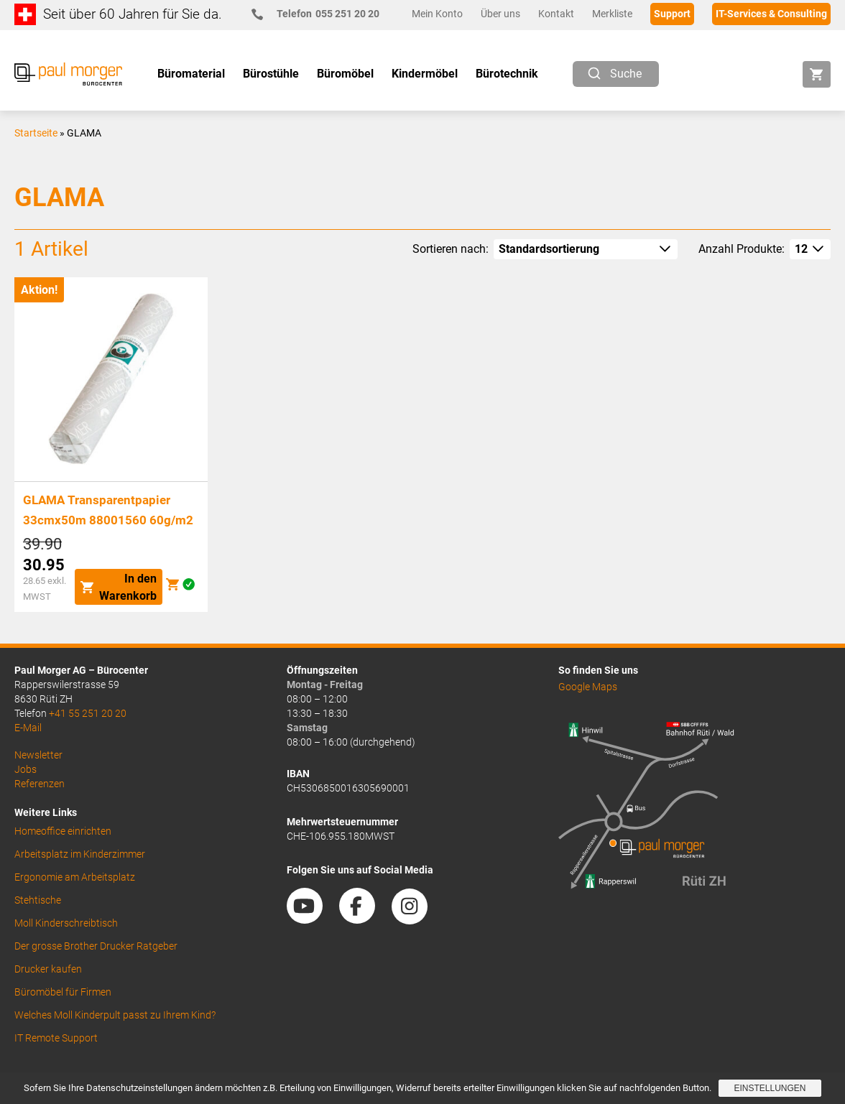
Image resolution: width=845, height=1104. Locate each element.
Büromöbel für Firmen (62, 992)
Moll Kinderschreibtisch (66, 923)
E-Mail (28, 727)
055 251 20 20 (321, 14)
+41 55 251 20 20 (87, 713)
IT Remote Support (56, 1038)
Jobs (25, 769)
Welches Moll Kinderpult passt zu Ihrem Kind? (115, 1015)
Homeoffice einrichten (62, 831)
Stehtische (37, 900)
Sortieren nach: (450, 249)
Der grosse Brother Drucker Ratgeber (95, 946)
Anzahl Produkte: (741, 249)
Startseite (35, 133)
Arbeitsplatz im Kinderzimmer (79, 854)
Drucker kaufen (48, 969)
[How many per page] (810, 249)
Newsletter (38, 755)
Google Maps (587, 686)
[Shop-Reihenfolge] (586, 249)
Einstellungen (769, 1088)
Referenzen (39, 783)
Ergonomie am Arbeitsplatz (74, 877)
